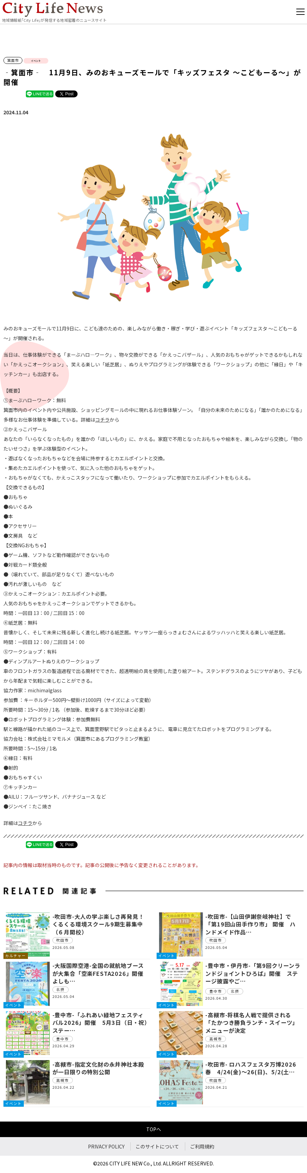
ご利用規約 (202, 1146)
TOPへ (153, 1129)
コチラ (102, 419)
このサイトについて (157, 1146)
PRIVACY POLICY (106, 1146)
